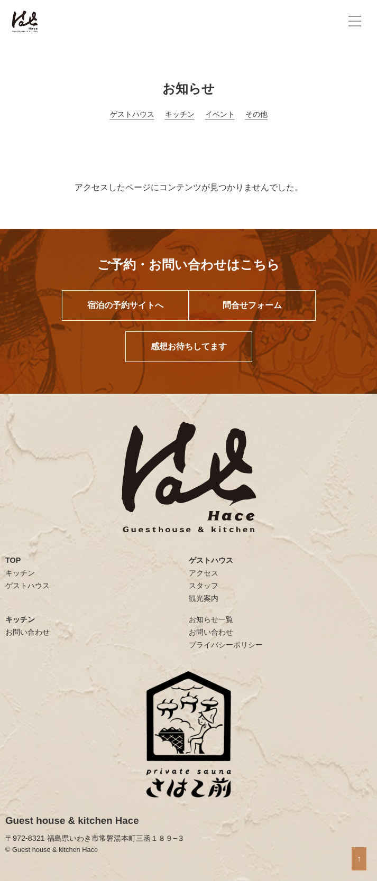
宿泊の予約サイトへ (125, 305)
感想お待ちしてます (189, 346)
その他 (256, 114)
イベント (220, 114)
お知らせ (188, 88)
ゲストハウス (132, 114)
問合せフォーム (252, 305)
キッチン (180, 114)
